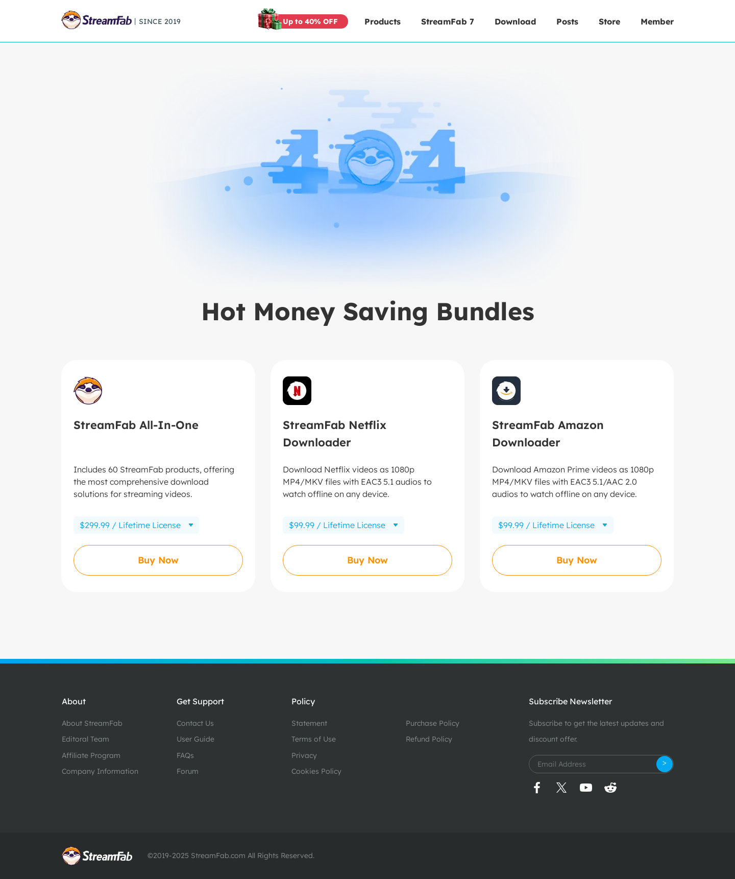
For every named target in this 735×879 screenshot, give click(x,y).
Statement (309, 723)
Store (609, 21)
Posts (567, 21)
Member (657, 21)
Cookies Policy (316, 771)
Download (515, 21)
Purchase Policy (432, 723)
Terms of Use (313, 739)
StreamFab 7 (447, 21)
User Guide (195, 739)
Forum (188, 771)
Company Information (100, 771)
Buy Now (158, 560)
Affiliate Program (91, 755)
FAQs (185, 755)
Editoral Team (85, 739)
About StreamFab (92, 723)
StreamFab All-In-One (136, 425)
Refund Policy (429, 739)
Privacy (304, 755)
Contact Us (195, 723)
